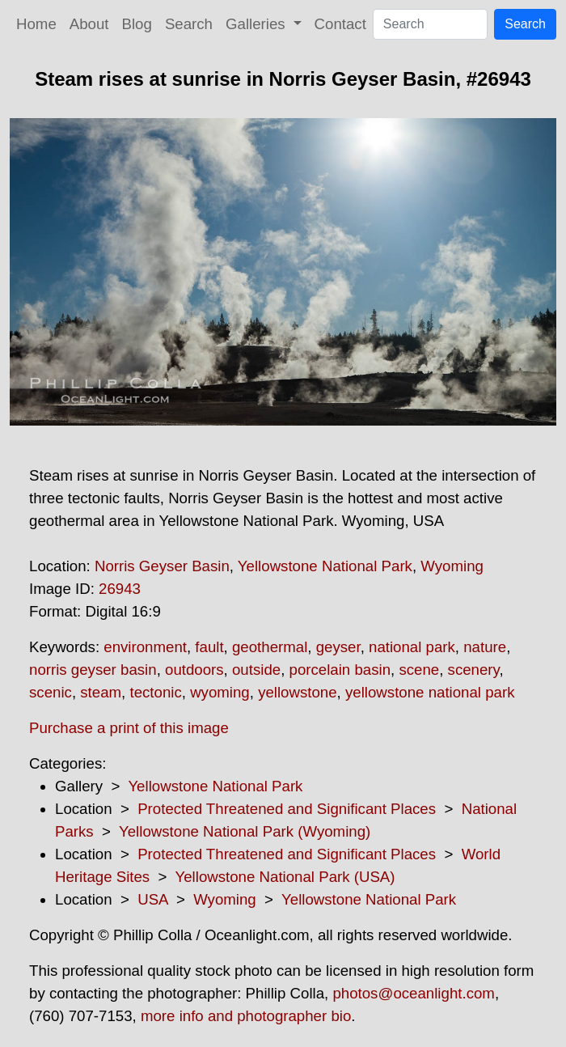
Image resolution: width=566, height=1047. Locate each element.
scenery (474, 669)
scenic (50, 692)
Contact (340, 23)
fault (209, 646)
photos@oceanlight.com (413, 993)
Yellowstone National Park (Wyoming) (244, 831)
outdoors (194, 669)
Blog (137, 23)
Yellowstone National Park (325, 565)
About (89, 23)
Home (36, 23)
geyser (338, 646)
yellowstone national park (430, 692)
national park (412, 646)
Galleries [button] (257, 23)
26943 (120, 588)
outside (256, 669)
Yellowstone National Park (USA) (285, 876)
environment (145, 646)
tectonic (155, 692)
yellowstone (297, 692)
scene (419, 669)
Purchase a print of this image (129, 727)
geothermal (269, 646)
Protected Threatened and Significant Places (286, 808)
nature (484, 646)
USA (152, 899)
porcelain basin (340, 669)
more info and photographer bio (246, 1015)
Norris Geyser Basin (162, 565)
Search (189, 23)
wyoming (220, 692)
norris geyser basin (93, 669)
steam (100, 692)
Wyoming (452, 565)
